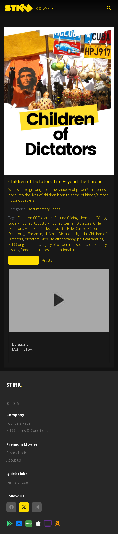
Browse (43, 8)
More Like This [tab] (23, 260)
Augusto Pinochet (48, 223)
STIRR (14, 385)
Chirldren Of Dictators (35, 217)
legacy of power (54, 244)
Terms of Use (17, 482)
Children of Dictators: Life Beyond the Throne (55, 181)
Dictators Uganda (72, 233)
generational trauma (67, 249)
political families (90, 239)
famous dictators (35, 249)
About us (13, 460)
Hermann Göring (92, 217)
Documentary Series (43, 209)
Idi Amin (50, 233)
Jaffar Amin (33, 233)
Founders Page (18, 423)
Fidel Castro (76, 228)
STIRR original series (24, 244)
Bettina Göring (66, 217)
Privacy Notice (17, 452)
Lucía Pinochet (20, 223)
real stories (78, 244)
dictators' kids (36, 239)
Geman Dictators (77, 223)
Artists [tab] (47, 260)
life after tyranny (62, 239)
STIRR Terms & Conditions (27, 430)
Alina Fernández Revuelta (45, 228)
